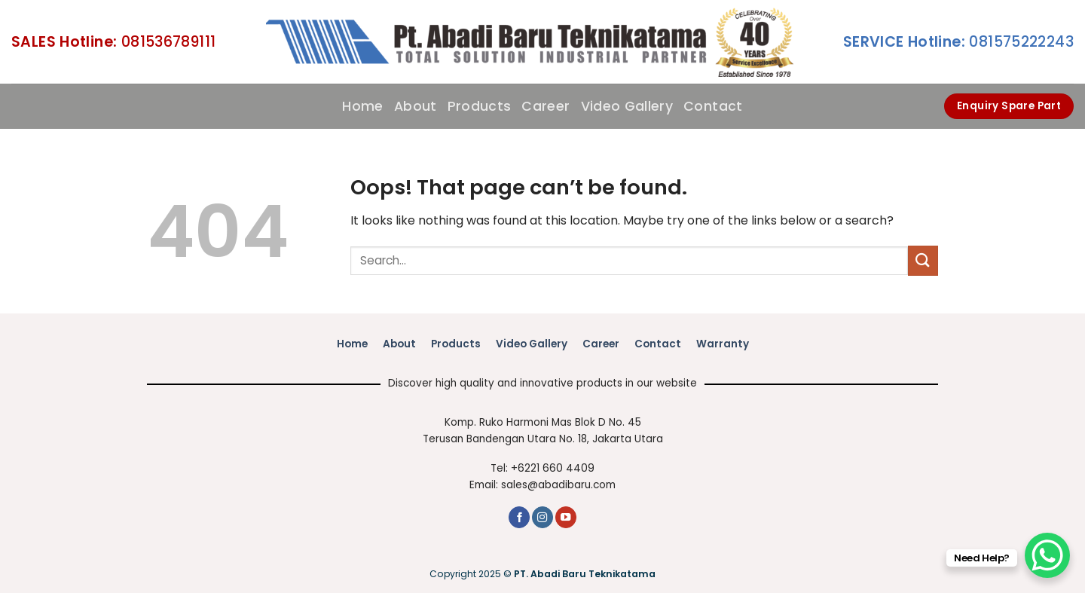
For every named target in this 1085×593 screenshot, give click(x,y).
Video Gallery (627, 106)
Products (480, 106)
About (415, 106)
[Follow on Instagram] (542, 517)
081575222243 (958, 42)
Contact (712, 106)
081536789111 (113, 42)
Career (545, 106)
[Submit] (923, 260)
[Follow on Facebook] (519, 517)
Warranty (722, 344)
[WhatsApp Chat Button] (1047, 555)
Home (362, 106)
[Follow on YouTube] (565, 517)
